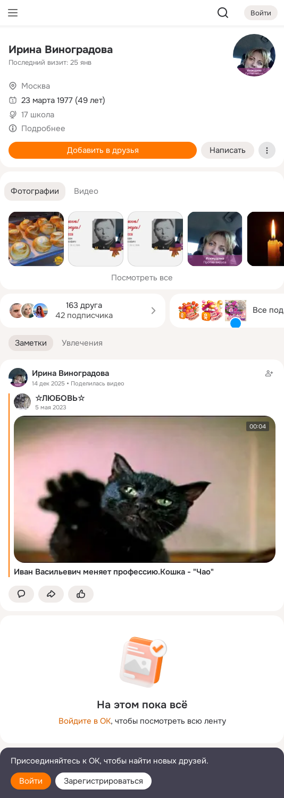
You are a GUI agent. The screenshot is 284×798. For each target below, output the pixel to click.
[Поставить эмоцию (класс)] (81, 594)
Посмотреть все (142, 277)
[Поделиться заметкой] (51, 594)
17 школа (37, 114)
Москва (35, 86)
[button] (34, 191)
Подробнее (43, 128)
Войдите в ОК (85, 721)
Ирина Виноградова (61, 49)
